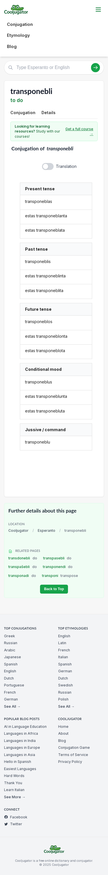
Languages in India (20, 740)
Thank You (13, 783)
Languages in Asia (19, 755)
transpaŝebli (22, 567)
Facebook (15, 817)
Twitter (13, 824)
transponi (60, 575)
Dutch (9, 678)
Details (48, 112)
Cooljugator (18, 530)
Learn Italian (14, 790)
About (63, 733)
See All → (12, 706)
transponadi (22, 575)
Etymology (18, 35)
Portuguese (14, 685)
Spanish (11, 664)
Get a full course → (79, 131)
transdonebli (22, 558)
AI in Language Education (25, 726)
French (10, 692)
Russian (10, 643)
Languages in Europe (22, 747)
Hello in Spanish (17, 761)
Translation (66, 166)
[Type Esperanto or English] (54, 67)
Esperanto (46, 530)
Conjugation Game (74, 747)
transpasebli (57, 558)
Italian (63, 657)
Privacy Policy (70, 761)
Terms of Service (73, 755)
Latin (62, 643)
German (11, 699)
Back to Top (54, 589)
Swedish (65, 685)
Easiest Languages (20, 769)
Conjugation (20, 24)
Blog (12, 46)
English (10, 671)
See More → (14, 797)
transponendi (58, 567)
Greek (9, 636)
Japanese (12, 657)
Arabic (9, 650)
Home (63, 726)
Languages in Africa (21, 733)
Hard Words (14, 776)
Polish (63, 699)
